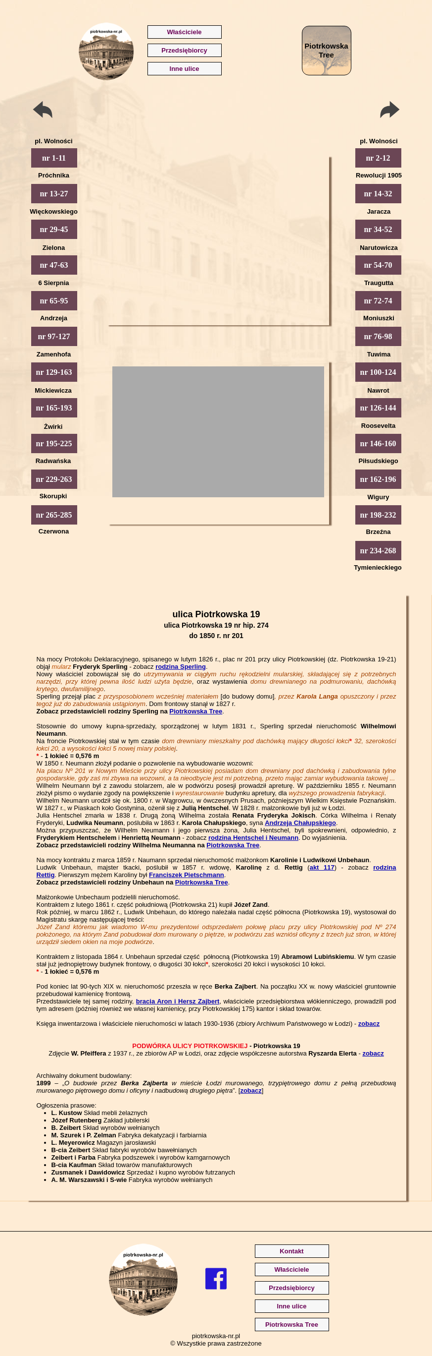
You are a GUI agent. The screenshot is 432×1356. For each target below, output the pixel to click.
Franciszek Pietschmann (186, 875)
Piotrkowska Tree (195, 711)
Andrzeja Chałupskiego (300, 822)
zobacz (369, 1023)
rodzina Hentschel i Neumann (253, 837)
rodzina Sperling (180, 666)
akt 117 (322, 867)
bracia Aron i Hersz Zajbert (178, 1001)
